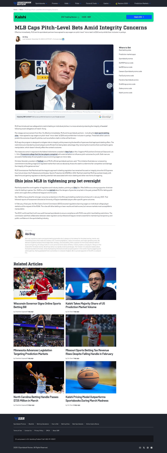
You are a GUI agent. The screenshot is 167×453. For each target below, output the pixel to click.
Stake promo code (125, 88)
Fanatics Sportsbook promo (128, 80)
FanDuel (40, 161)
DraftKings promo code (127, 84)
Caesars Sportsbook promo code (130, 71)
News (21, 9)
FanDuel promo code (126, 76)
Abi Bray (25, 37)
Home (15, 9)
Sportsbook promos (126, 58)
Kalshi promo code (125, 93)
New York (68, 152)
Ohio (75, 187)
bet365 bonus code (125, 67)
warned (52, 190)
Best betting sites (125, 50)
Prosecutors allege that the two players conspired (39, 154)
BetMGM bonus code (126, 63)
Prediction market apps (127, 54)
